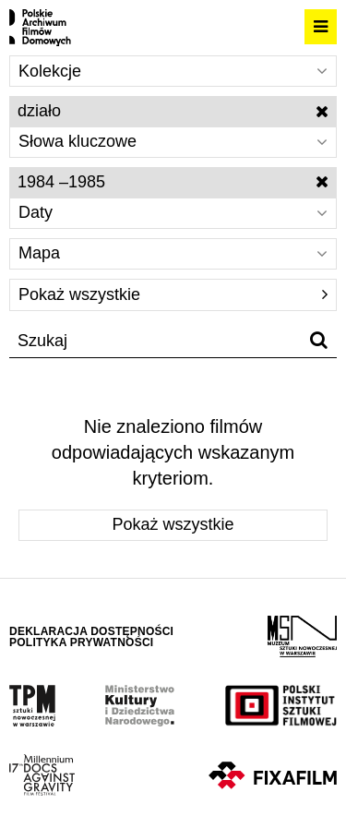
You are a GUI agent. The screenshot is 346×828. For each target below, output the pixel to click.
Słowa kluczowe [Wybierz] (173, 141)
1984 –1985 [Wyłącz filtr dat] (173, 182)
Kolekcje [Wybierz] (173, 71)
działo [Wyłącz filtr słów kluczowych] (173, 111)
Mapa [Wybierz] (173, 253)
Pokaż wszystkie (173, 294)
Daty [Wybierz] (173, 212)
